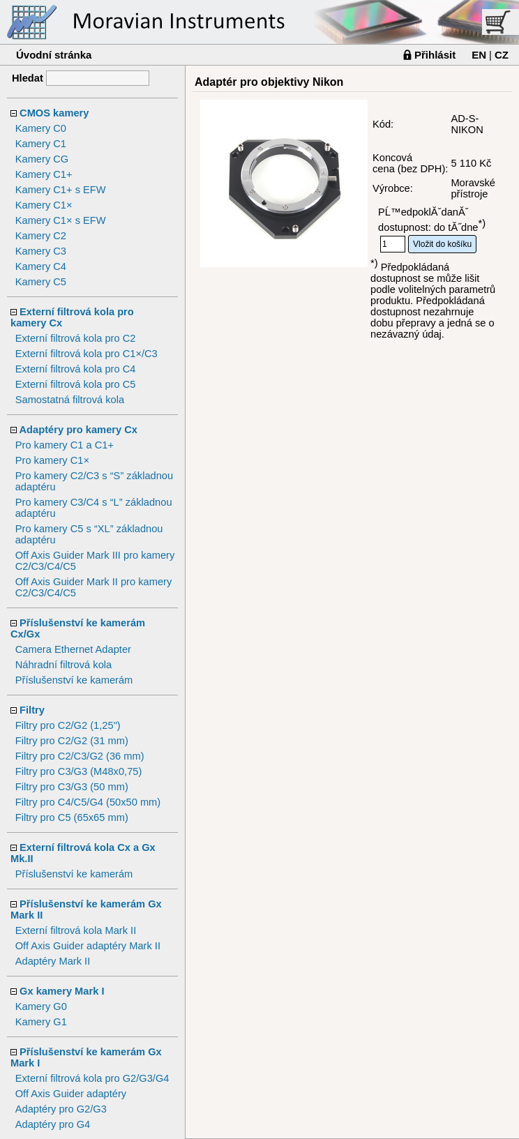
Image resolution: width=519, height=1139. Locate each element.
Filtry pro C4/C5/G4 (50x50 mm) (88, 802)
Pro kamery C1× (52, 460)
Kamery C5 (40, 281)
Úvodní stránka (53, 55)
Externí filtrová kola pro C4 (75, 369)
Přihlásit (435, 55)
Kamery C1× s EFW (60, 220)
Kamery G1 (41, 1021)
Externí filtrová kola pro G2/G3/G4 (92, 1078)
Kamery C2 (40, 235)
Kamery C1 (40, 143)
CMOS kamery (54, 113)
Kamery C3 (40, 251)
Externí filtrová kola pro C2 (75, 338)
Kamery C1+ (44, 174)
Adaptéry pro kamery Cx (78, 429)
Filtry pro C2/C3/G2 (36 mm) (79, 756)
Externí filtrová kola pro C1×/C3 (86, 353)
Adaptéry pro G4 (53, 1124)
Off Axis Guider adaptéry (70, 1093)
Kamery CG (42, 159)
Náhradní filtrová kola (63, 664)
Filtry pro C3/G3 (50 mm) (71, 786)
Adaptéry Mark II (53, 961)
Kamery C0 (40, 128)
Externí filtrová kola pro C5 (75, 384)
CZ (502, 55)
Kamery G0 (41, 1006)
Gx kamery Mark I (62, 991)
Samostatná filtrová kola (69, 399)
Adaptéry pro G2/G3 (61, 1109)
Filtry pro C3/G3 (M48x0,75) (78, 771)
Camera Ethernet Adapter (73, 649)
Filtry (32, 710)
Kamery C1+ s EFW (60, 189)
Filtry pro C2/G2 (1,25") (68, 725)
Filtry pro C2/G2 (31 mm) (71, 740)
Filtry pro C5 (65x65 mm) (71, 817)
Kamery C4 (40, 266)
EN (479, 55)
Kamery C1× (44, 205)
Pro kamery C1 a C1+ (64, 445)
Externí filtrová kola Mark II (76, 930)
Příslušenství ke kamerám (74, 680)
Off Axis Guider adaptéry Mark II (87, 945)
